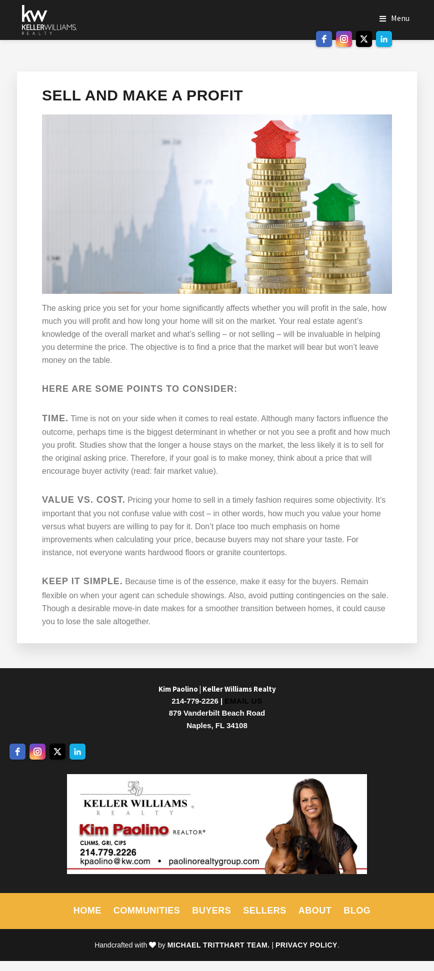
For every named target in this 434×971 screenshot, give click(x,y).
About (315, 911)
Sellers (264, 911)
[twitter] (364, 39)
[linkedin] (384, 39)
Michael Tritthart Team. (219, 945)
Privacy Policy (307, 945)
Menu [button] (400, 18)
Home (88, 911)
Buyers (211, 911)
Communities (147, 911)
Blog (357, 911)
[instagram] (344, 39)
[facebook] (324, 39)
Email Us (243, 701)
